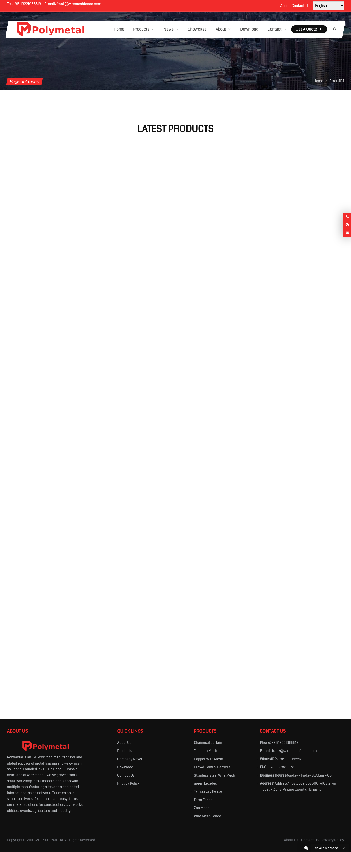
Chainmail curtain (208, 742)
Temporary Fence (208, 791)
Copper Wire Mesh (208, 759)
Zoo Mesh (201, 808)
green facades (205, 783)
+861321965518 (290, 759)
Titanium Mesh (205, 750)
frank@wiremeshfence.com (78, 4)
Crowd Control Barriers (212, 767)
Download (125, 767)
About (285, 5)
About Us (124, 742)
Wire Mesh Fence (207, 816)
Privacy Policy (128, 783)
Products (124, 750)
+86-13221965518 (27, 4)
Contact (298, 5)
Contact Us (126, 775)
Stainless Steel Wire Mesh (214, 775)
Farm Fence (203, 799)
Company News (129, 759)
